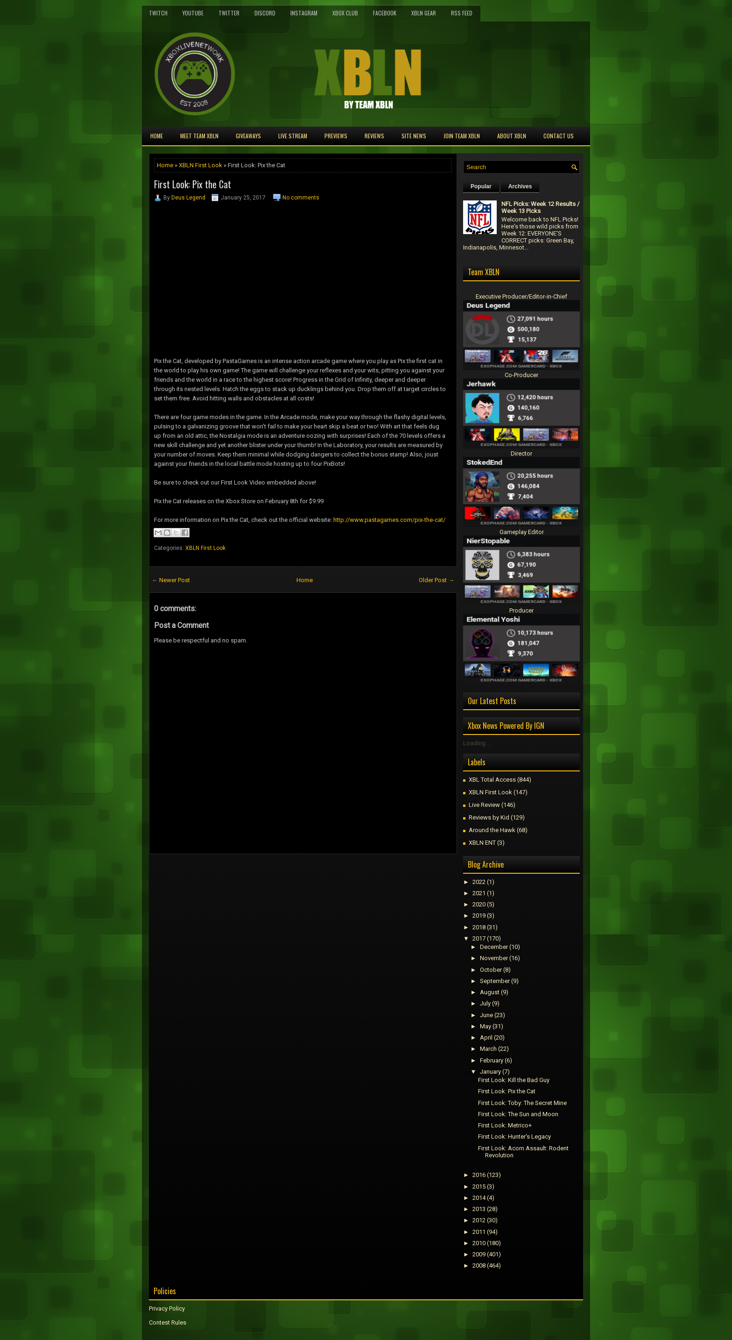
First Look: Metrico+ (505, 1125)
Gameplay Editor (522, 531)
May (485, 1026)
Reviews (374, 136)
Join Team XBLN (461, 136)
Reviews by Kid (489, 817)
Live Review (484, 804)
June (486, 1015)
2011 (479, 1231)
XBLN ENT (482, 842)
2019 (479, 915)
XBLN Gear (423, 13)
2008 (479, 1265)
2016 (479, 1174)
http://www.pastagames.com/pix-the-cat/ (389, 519)
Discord (264, 13)
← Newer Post (171, 580)
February (491, 1060)
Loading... (476, 743)
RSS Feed (461, 13)
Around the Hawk (492, 830)
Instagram (303, 13)
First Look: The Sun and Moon (518, 1114)
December (494, 946)
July (485, 1003)
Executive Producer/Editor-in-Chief (521, 296)
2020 (479, 904)
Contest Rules (167, 1322)
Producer (521, 610)
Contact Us (558, 136)
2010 (479, 1243)
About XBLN (511, 136)
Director (521, 453)
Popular (481, 186)
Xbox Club (345, 13)
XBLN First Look (200, 165)
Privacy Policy (167, 1308)
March (488, 1048)
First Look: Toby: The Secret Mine (522, 1102)
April (486, 1037)
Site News (413, 136)
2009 (479, 1254)
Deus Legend (188, 197)
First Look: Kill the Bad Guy (513, 1079)
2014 (479, 1197)
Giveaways (248, 136)
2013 (479, 1208)
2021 (479, 893)
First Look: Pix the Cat (192, 184)
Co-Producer (521, 374)
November (494, 958)
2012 (479, 1220)
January (490, 1071)
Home (156, 136)
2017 (479, 938)
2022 (479, 881)
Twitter (228, 13)
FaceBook (384, 13)
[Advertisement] (258, 875)
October (491, 969)
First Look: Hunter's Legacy (514, 1136)
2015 (479, 1186)
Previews (335, 136)
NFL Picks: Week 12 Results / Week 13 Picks (540, 207)
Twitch (158, 13)
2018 (479, 927)
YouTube (193, 13)
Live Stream (292, 136)
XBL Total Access (492, 779)
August (490, 992)
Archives (520, 186)
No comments (300, 197)
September (495, 980)
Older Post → (436, 580)
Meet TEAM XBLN (199, 136)
